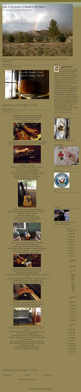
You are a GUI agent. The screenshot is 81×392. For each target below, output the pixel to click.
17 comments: (34, 370)
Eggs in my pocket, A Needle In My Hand (23, 6)
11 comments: (34, 105)
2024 (71, 237)
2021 (70, 245)
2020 (71, 248)
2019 (70, 251)
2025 (71, 234)
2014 (70, 335)
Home (27, 375)
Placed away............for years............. (11, 112)
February (73, 320)
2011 (70, 344)
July (72, 306)
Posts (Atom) (31, 380)
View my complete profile (62, 112)
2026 (71, 231)
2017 (70, 256)
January (73, 325)
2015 (70, 332)
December (73, 260)
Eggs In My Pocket (67, 67)
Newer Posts (7, 375)
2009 (71, 349)
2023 (71, 239)
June (72, 309)
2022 (71, 242)
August (73, 302)
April (72, 314)
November (73, 266)
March (73, 317)
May (72, 312)
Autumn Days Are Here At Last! (11, 66)
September (73, 297)
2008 (71, 352)
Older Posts (47, 375)
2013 (70, 338)
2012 (70, 341)
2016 (70, 330)
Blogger (49, 389)
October (73, 271)
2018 (70, 253)
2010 (70, 346)
